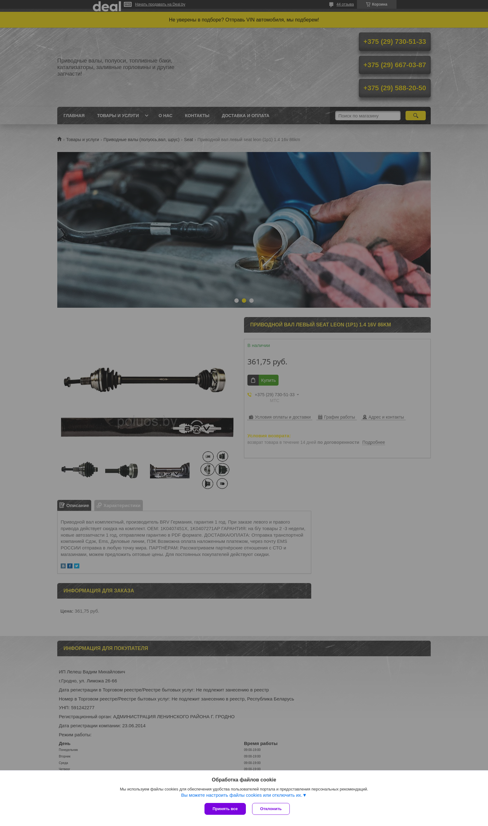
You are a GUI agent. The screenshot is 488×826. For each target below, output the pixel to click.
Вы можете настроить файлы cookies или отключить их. (241, 795)
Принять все (225, 808)
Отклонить (271, 808)
